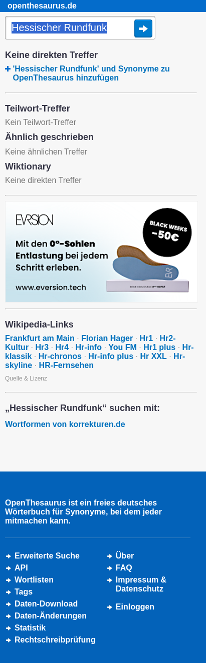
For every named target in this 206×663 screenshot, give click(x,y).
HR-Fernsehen (66, 365)
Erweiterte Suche (47, 556)
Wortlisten (34, 580)
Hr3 (42, 347)
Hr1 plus (159, 347)
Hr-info (89, 347)
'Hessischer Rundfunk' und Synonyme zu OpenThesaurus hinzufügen (91, 73)
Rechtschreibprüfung (55, 640)
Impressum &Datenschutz (141, 584)
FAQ (124, 568)
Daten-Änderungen (51, 616)
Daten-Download (46, 604)
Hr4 (62, 347)
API (21, 568)
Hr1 (146, 338)
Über (125, 556)
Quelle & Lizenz (26, 378)
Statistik (30, 628)
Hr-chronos (60, 356)
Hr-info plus (110, 356)
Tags (24, 592)
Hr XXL (153, 356)
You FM (122, 347)
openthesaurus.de (42, 6)
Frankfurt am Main (40, 338)
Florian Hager (107, 338)
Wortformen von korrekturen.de (65, 424)
